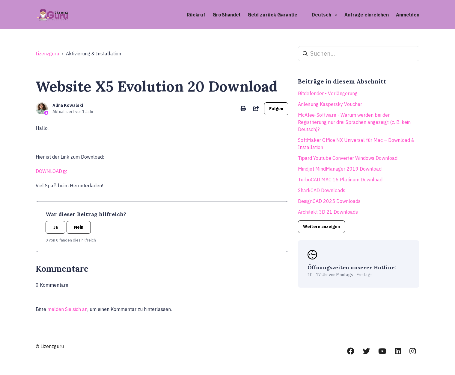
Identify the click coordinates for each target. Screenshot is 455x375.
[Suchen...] (358, 53)
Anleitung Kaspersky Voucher (330, 104)
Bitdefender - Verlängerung (328, 93)
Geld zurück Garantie (272, 15)
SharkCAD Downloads (321, 190)
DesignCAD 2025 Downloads (329, 201)
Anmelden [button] (407, 15)
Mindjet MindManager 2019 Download (340, 169)
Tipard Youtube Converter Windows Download (347, 158)
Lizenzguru (47, 54)
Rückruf (196, 15)
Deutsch (322, 15)
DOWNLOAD (49, 171)
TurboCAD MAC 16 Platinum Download (340, 180)
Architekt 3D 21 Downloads (328, 212)
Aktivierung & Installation (93, 54)
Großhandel (226, 15)
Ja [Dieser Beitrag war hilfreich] (55, 227)
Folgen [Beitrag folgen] (276, 108)
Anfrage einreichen (366, 15)
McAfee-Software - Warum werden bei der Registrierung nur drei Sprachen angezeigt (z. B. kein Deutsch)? (354, 122)
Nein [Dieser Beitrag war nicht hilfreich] (78, 227)
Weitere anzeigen (321, 226)
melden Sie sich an (67, 309)
